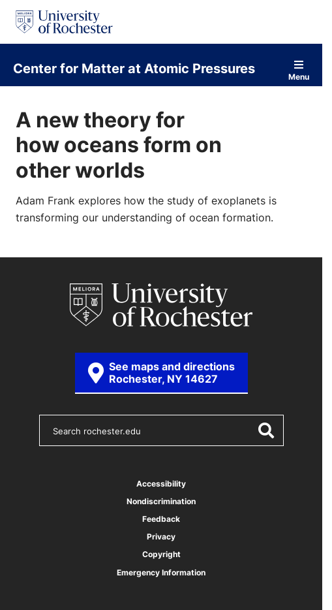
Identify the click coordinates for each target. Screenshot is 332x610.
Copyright (161, 554)
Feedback (161, 518)
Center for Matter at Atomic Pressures (134, 68)
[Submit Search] (265, 430)
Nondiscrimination (161, 501)
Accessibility (161, 483)
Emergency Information (161, 572)
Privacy (161, 536)
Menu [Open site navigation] (298, 70)
